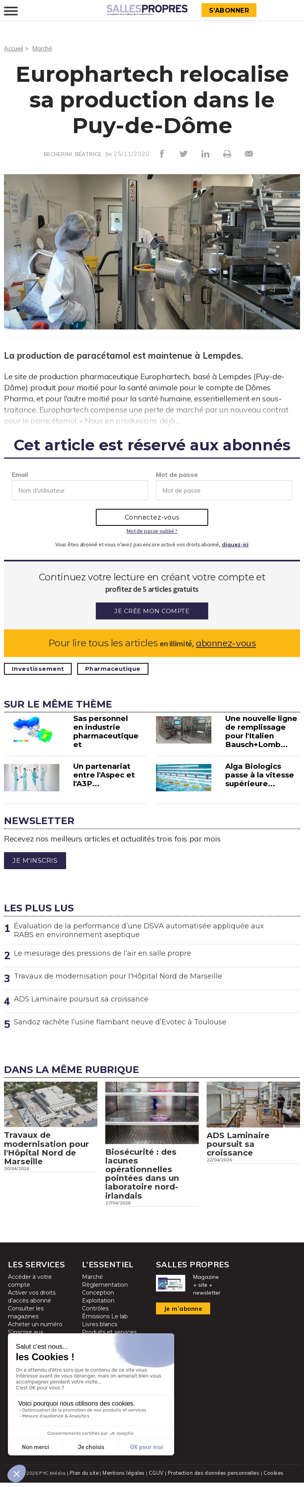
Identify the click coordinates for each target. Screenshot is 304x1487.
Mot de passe (177, 474)
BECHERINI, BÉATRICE (72, 154)
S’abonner (230, 10)
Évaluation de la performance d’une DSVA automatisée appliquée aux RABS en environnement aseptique (139, 930)
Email (20, 474)
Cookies (275, 1477)
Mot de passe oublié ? (152, 530)
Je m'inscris (35, 860)
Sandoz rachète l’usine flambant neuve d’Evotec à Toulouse (120, 1021)
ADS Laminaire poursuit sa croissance (81, 998)
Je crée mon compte (151, 610)
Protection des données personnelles (214, 1477)
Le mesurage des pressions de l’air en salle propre (102, 953)
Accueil (14, 48)
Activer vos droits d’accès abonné (31, 1301)
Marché (44, 48)
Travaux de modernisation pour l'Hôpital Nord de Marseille (118, 975)
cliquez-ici (235, 544)
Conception (98, 1297)
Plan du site (82, 1477)
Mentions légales (122, 1477)
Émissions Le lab (105, 1321)
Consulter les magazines (26, 1317)
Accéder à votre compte (30, 1285)
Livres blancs (99, 1329)
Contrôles (95, 1313)
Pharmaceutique (121, 668)
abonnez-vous (226, 642)
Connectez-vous (151, 517)
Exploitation (98, 1305)
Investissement (40, 668)
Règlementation (105, 1289)
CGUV (155, 1477)
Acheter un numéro (35, 1329)
